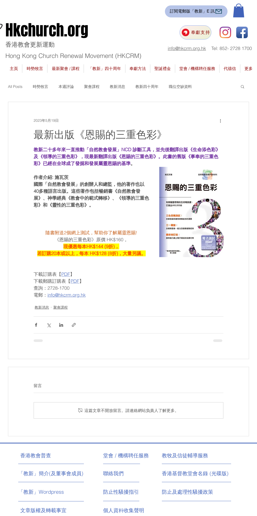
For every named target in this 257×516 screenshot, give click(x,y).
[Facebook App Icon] (242, 32)
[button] (238, 10)
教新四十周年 (147, 86)
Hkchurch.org (46, 30)
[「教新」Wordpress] (41, 492)
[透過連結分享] (73, 324)
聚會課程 (92, 86)
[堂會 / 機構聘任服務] (126, 455)
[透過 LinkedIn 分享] (61, 324)
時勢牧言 (40, 86)
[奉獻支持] (195, 32)
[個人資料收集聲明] (136, 510)
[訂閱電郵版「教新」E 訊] (196, 11)
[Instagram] (225, 32)
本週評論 (66, 86)
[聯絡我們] (122, 473)
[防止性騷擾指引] (126, 492)
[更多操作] (220, 120)
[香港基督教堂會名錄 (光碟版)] (195, 473)
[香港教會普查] (45, 455)
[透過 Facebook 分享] (36, 324)
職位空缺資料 (180, 86)
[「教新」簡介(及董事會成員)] (51, 473)
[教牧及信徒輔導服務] (185, 455)
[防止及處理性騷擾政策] (187, 492)
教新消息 (117, 86)
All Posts (15, 86)
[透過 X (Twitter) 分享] (48, 324)
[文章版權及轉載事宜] (53, 510)
